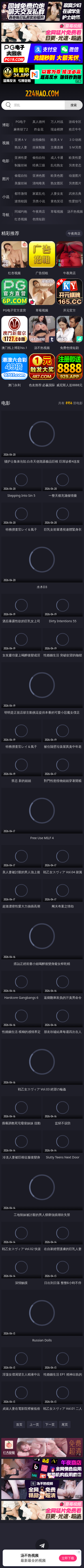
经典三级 (38, 165)
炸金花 (38, 129)
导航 (5, 214)
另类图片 (75, 183)
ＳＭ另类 (75, 147)
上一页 (34, 1424)
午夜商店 (38, 211)
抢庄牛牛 (75, 129)
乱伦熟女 (57, 165)
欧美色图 (57, 175)
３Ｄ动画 (75, 139)
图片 (5, 178)
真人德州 (38, 121)
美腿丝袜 (21, 183)
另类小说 (38, 201)
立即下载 (68, 1558)
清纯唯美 (38, 183)
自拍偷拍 (38, 139)
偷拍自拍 (38, 157)
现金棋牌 (57, 129)
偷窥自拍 (21, 175)
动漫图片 (75, 175)
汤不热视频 (75, 211)
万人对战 (57, 121)
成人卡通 (57, 157)
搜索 (74, 105)
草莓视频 (57, 211)
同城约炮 (21, 211)
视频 (5, 142)
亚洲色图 (38, 175)
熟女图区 (57, 183)
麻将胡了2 (21, 129)
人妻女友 (57, 193)
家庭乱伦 (38, 193)
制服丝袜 (21, 165)
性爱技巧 (75, 201)
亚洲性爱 (21, 157)
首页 (19, 1424)
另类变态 (75, 165)
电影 (5, 160)
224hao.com (42, 93)
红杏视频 (21, 219)
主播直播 (57, 147)
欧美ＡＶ (57, 139)
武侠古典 (75, 193)
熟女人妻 (21, 147)
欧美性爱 (75, 157)
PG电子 (20, 121)
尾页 (65, 1424)
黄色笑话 (57, 201)
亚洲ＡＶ (21, 139)
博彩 (5, 124)
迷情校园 (21, 201)
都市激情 (21, 193)
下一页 (50, 1424)
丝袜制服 (38, 147)
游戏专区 (75, 121)
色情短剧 (38, 219)
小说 (5, 196)
